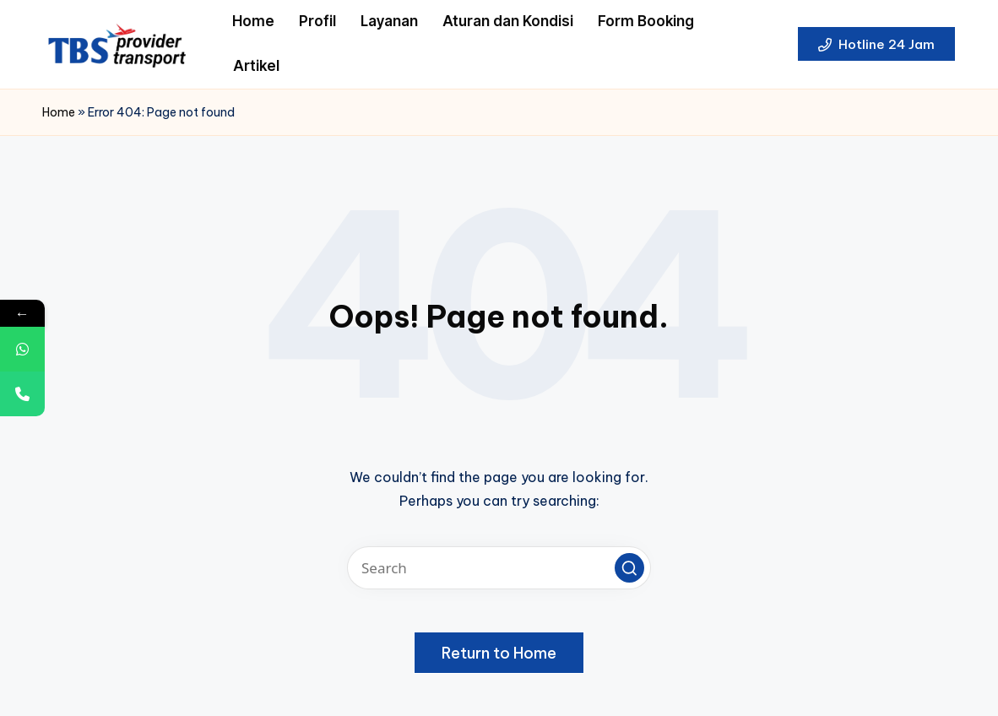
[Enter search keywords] (499, 567)
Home (58, 112)
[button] (876, 44)
